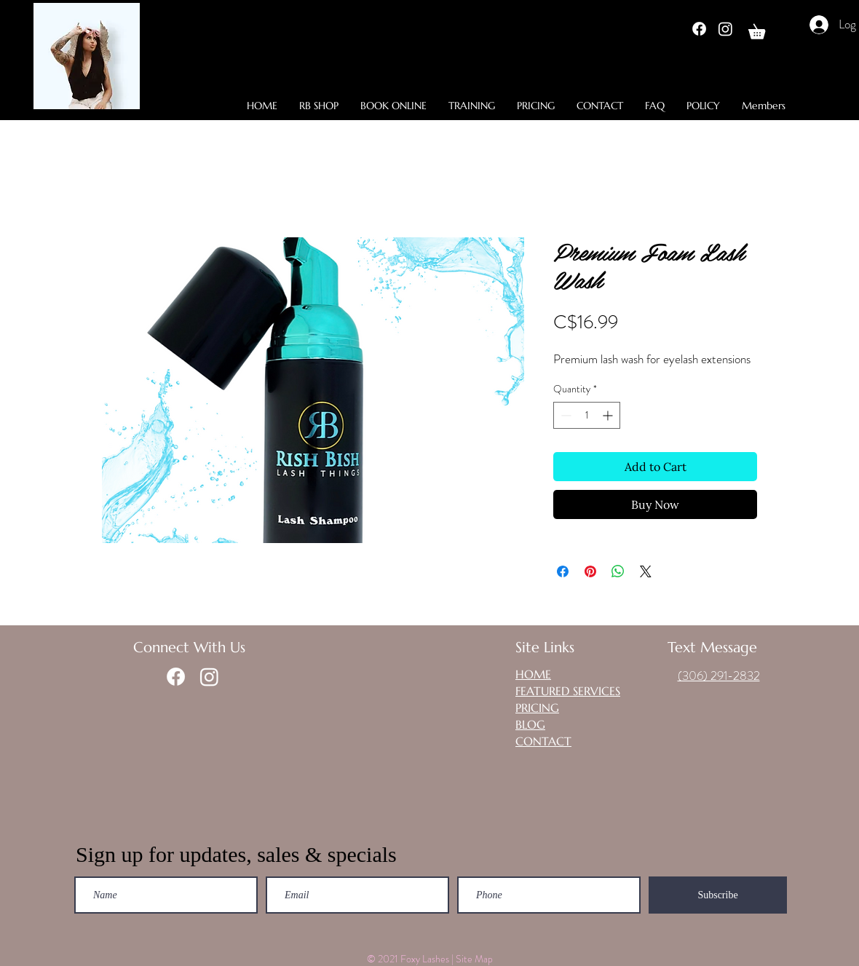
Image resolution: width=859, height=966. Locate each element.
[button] (764, 28)
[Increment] (609, 415)
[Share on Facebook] (562, 571)
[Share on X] (645, 571)
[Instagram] (725, 29)
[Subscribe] (718, 895)
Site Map (475, 958)
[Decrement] (564, 415)
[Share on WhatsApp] (618, 571)
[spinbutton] (587, 415)
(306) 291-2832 (719, 675)
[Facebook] (699, 29)
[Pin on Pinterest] (590, 571)
